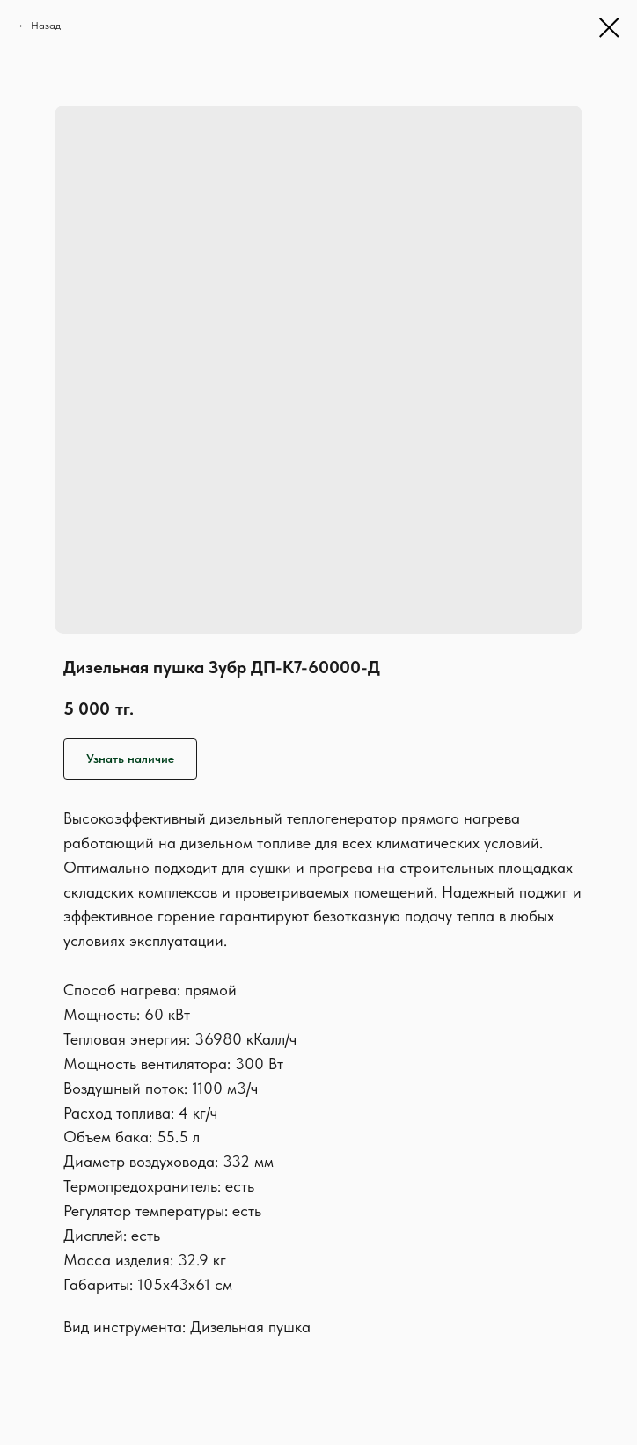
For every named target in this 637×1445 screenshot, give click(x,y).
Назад (46, 25)
